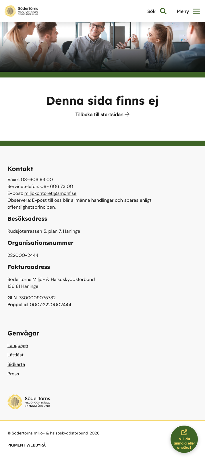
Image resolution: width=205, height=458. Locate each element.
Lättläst (15, 355)
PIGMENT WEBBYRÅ (26, 445)
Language (17, 345)
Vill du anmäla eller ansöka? (186, 439)
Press (13, 374)
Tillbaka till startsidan (103, 115)
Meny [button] (188, 11)
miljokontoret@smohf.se (50, 193)
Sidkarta (16, 364)
